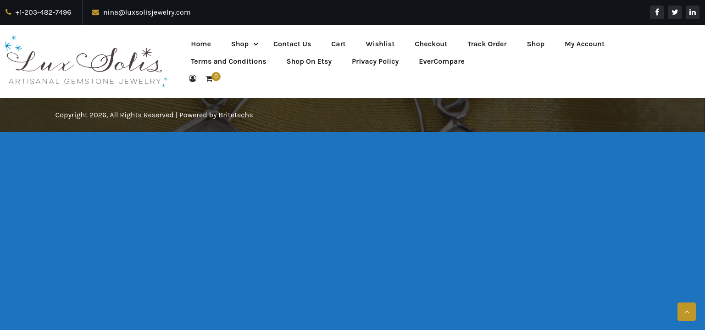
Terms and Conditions (228, 61)
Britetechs (235, 114)
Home (201, 43)
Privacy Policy (375, 61)
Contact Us (292, 43)
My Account (585, 43)
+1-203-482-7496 (38, 12)
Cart (338, 43)
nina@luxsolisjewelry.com (141, 12)
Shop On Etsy (309, 61)
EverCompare (442, 61)
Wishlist (380, 43)
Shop (240, 43)
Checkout (431, 43)
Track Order (486, 43)
